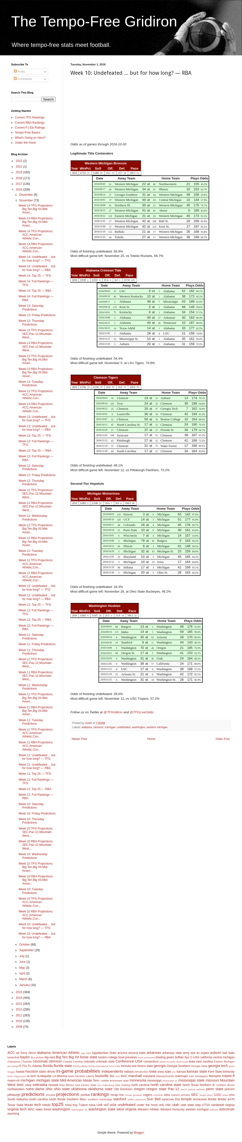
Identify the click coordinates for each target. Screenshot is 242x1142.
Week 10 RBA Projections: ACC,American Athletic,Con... (36, 915)
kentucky (229, 1071)
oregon (139, 1089)
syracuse (168, 1099)
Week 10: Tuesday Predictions (31, 891)
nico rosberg (122, 1085)
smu (232, 1095)
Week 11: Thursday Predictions (31, 651)
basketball (13, 1057)
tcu (177, 1099)
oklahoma (78, 1089)
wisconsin (227, 1109)
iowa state (164, 1071)
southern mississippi (100, 1099)
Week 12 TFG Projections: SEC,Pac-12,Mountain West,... (36, 493)
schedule (158, 1095)
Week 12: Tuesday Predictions (31, 552)
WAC (31, 1109)
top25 (57, 1104)
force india (114, 1066)
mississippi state (191, 1080)
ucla (113, 1105)
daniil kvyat (182, 1061)
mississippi (154, 1080)
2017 (19, 184)
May (22, 967)
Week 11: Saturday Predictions (31, 636)
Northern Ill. (207, 1085)
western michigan (157, 727)
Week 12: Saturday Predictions (31, 467)
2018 (19, 178)
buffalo (179, 1057)
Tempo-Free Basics (27, 132)
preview (50, 1094)
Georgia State (199, 1066)
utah (175, 1105)
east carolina (204, 1061)
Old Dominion (123, 1089)
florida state (63, 1066)
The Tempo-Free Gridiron (94, 21)
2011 (19, 1015)
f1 (20, 1066)
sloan (225, 1095)
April (22, 973)
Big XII (74, 1057)
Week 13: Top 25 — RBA (35, 450)
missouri (212, 1080)
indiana (129, 1071)
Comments (23, 79)
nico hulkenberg (105, 1085)
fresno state (145, 1066)
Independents (112, 1071)
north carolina (140, 1085)
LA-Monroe (60, 1076)
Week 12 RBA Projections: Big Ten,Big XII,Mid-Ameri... (36, 541)
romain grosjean (133, 1095)
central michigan (224, 1057)
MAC (124, 1076)
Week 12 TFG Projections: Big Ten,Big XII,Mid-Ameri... (36, 528)
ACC (11, 1053)
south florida (57, 1099)
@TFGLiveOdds (141, 712)
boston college (107, 1057)
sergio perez (206, 1095)
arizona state (136, 1053)
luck (118, 1076)
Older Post (223, 739)
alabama (87, 727)
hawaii (20, 1071)
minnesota (138, 1080)
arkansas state (172, 1053)
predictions (32, 1094)
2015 (19, 992)
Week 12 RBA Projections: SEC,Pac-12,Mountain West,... (36, 506)
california (206, 1057)
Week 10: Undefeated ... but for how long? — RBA (37, 935)
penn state (214, 1089)
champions (13, 1061)
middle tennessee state (115, 1080)
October (25, 944)
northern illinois (225, 1085)
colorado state (105, 1061)
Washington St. (79, 1109)
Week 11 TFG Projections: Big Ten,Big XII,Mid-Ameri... (36, 698)
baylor (25, 1057)
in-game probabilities (78, 1071)
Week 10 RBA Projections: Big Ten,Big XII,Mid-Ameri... (36, 880)
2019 (19, 172)
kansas (181, 1071)
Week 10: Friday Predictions (37, 813)
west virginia (126, 1109)
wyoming (13, 1113)
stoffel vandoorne (136, 1099)
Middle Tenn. (91, 1080)
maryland (149, 1076)
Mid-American (71, 1080)
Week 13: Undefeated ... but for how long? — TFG (37, 418)
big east (49, 1057)
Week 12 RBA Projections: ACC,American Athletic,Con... (36, 576)
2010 (19, 1021)
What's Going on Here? (30, 137)
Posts (19, 71)
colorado (89, 1061)
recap (114, 1095)
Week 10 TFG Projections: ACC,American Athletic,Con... (36, 902)
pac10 (184, 1089)
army (186, 1053)
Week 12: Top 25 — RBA (35, 619)
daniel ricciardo (168, 1061)
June (22, 962)
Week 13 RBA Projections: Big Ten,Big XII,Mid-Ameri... (36, 372)
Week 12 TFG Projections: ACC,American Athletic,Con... (36, 564)
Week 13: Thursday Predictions (31, 322)
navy (28, 1085)
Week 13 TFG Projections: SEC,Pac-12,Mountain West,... (36, 334)
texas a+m (226, 1099)
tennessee (200, 1099)
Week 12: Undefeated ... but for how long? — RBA (37, 597)
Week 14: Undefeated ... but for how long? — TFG (37, 258)
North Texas (190, 1085)
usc (168, 1105)
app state (86, 1053)
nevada (53, 1085)
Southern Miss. (77, 1099)
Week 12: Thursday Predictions (31, 482)
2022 (19, 161)
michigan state (47, 1080)
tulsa (92, 1105)
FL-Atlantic (35, 1066)
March (23, 979)
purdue (85, 1095)
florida (48, 1066)
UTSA (206, 1105)
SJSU (218, 1095)
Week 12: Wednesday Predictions (33, 517)
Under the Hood (25, 142)
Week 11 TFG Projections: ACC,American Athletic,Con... (36, 733)
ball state (228, 1053)
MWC (20, 1085)
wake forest (43, 1109)
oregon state (156, 1089)
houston (31, 1071)
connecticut (151, 1061)
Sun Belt (154, 1099)
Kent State (215, 1071)
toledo (46, 1105)
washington (138, 727)
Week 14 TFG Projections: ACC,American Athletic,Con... (36, 235)
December (26, 194)
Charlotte (26, 1061)
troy (75, 1105)
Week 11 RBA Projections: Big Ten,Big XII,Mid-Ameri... (36, 711)
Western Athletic (148, 1109)
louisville (101, 1076)
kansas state (197, 1071)
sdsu (167, 1095)
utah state (187, 1105)
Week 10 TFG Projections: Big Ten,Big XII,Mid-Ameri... (36, 867)
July (22, 956)
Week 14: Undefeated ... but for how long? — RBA (37, 268)
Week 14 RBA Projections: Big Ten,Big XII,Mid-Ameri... (36, 222)
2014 (19, 998)
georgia (160, 1066)
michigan (110, 727)
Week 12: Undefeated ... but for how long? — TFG (37, 587)
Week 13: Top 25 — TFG (35, 435)
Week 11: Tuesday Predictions (31, 721)
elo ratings (12, 1066)
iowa (153, 1071)
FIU (24, 1066)
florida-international (98, 1066)
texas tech (32, 1105)
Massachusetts (165, 1076)
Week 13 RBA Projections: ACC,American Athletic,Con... (36, 407)
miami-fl (228, 1076)
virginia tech (17, 1109)
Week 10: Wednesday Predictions (33, 855)
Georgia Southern (178, 1066)
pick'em (230, 1089)
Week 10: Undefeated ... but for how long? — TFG (37, 926)
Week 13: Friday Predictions (37, 315)
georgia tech (218, 1066)
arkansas (154, 1053)
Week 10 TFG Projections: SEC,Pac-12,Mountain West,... (36, 832)
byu (187, 1057)
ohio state (62, 1089)
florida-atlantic (80, 1066)
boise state (88, 1057)
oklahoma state (100, 1089)
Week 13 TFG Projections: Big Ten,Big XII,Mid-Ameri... (36, 359)
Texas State (15, 1105)
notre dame (35, 1089)
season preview (180, 1094)
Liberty (90, 1076)
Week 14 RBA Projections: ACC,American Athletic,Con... (36, 247)
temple (186, 1099)
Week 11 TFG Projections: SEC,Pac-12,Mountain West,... (36, 663)
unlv (161, 1105)
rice (121, 1095)
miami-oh (13, 1080)
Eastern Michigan (224, 1061)
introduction (141, 1071)
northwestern (15, 1089)
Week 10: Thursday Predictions (31, 820)
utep (198, 1105)
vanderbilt (217, 1105)
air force (21, 1053)
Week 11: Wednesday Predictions (33, 686)
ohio (49, 1089)
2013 (19, 1004)
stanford (119, 1099)
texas (212, 1099)
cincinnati (40, 1061)
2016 (19, 189)
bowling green (165, 1057)
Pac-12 (173, 1089)
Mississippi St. (170, 1080)
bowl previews (127, 1057)
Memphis (215, 1076)
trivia (68, 1105)
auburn (215, 1053)
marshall (135, 1076)
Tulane (83, 1105)
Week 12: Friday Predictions (37, 475)
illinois (51, 1071)
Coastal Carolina (73, 1061)
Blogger (139, 1132)
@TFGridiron (113, 712)
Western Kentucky (172, 1109)
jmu (174, 1071)
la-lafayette (44, 1076)
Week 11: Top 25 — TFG (35, 773)
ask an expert (200, 1053)
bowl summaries (146, 1057)
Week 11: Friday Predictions (37, 644)
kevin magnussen (16, 1076)
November (26, 200)
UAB (99, 1105)
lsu (112, 1076)
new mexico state (85, 1085)
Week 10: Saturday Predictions (31, 805)
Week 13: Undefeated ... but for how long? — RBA (37, 428)
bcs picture (37, 1057)
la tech (31, 1076)
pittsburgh (13, 1095)
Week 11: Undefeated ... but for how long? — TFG (37, 757)
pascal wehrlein (196, 1089)
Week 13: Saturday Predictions (31, 307)
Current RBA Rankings (30, 122)
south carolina (38, 1099)
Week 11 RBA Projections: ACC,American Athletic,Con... (36, 746)
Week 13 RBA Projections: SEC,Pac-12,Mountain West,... (36, 346)
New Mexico (66, 1085)
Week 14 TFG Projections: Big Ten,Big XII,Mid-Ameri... (36, 209)
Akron (32, 1053)
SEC (194, 1095)
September (27, 950)
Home (151, 739)
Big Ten (62, 1057)
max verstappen (198, 1076)
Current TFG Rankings (30, 117)
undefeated (123, 727)
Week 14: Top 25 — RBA (35, 290)
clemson (98, 727)
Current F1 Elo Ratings (30, 127)
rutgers (147, 1095)
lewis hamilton (76, 1076)
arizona (122, 1053)
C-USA (194, 1057)
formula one (129, 1066)
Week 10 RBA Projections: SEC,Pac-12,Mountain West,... (36, 845)
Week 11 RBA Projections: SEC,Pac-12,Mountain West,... (36, 676)
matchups (181, 1076)
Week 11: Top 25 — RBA (35, 789)
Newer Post (79, 739)
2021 (19, 166)
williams (214, 1109)
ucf (106, 1105)
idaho (42, 1071)
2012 (19, 1009)
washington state (101, 1109)
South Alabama (17, 1099)
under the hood (147, 1105)
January (25, 985)
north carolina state (166, 1085)
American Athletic (66, 1053)
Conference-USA (129, 1061)
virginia (230, 1105)
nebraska (40, 1085)
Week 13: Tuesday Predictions (31, 383)
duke (192, 1061)
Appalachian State (104, 1053)
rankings (100, 1094)
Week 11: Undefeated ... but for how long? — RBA (37, 766)
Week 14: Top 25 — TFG (35, 275)
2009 (19, 1026)
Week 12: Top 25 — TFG (35, 604)
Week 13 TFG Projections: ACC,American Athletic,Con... (36, 394)
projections (67, 1094)
